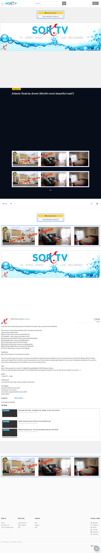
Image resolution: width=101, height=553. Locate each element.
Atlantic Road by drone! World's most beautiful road (34, 421)
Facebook (95, 525)
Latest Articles (22, 523)
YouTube (94, 529)
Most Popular (22, 525)
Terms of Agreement (7, 527)
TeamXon (95, 534)
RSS (19, 527)
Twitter (94, 527)
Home (3, 523)
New (36, 523)
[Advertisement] (50, 68)
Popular (37, 525)
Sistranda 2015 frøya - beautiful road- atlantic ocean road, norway (38, 410)
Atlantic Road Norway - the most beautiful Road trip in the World (38, 429)
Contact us (6, 525)
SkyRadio (95, 523)
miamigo (27, 319)
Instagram (95, 532)
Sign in (95, 3)
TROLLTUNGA (18, 398)
